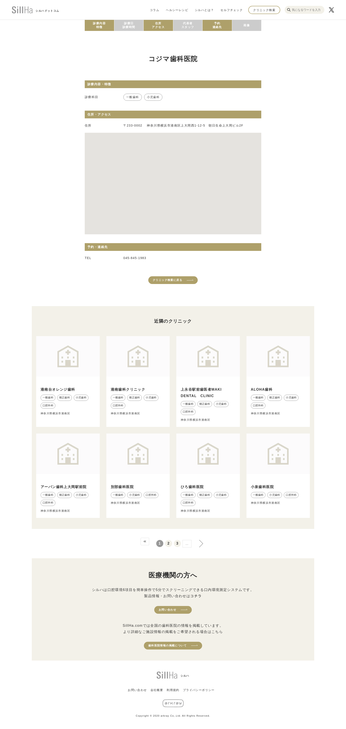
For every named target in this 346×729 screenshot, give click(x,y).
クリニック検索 (264, 9)
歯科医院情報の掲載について (167, 645)
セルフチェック (231, 9)
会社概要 (156, 690)
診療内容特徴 (99, 25)
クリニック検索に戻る (167, 280)
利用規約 (173, 690)
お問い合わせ (167, 609)
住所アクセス (158, 25)
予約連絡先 (217, 25)
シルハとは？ (204, 9)
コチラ (196, 596)
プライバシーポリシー (199, 690)
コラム (154, 9)
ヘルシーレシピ (177, 9)
